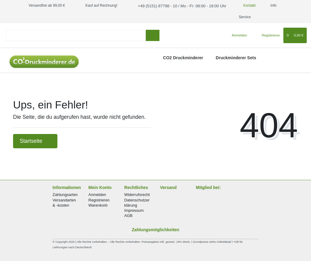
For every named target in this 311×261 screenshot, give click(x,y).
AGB (128, 215)
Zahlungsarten (65, 194)
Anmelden (97, 194)
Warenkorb (98, 205)
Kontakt (241, 5)
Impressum (134, 210)
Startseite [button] (35, 141)
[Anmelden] (237, 35)
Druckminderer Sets (236, 57)
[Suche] (152, 35)
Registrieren (99, 200)
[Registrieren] (267, 35)
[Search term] (76, 35)
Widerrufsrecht (137, 194)
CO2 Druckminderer (183, 57)
